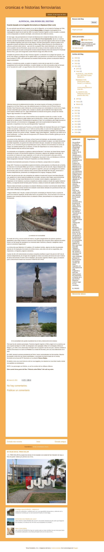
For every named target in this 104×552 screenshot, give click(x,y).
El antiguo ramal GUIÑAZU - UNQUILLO (27, 509)
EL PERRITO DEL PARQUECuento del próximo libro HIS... (83, 93)
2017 (76, 113)
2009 (76, 132)
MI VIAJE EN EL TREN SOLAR (18, 452)
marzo (78, 101)
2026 (76, 58)
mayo (78, 71)
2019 (76, 108)
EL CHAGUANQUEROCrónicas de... (84, 87)
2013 (76, 121)
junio (77, 68)
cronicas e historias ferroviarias (33, 7)
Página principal (77, 29)
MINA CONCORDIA (21, 528)
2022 (76, 63)
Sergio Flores (87, 40)
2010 (76, 129)
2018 (76, 110)
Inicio (38, 441)
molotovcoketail (55, 548)
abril (77, 99)
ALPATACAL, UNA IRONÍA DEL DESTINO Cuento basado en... (84, 75)
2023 (76, 60)
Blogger (75, 548)
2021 (76, 66)
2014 (76, 118)
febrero (78, 104)
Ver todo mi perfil (77, 48)
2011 (76, 127)
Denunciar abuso (79, 294)
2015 (76, 116)
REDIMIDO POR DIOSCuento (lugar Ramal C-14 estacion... (84, 81)
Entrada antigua (60, 441)
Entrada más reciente (14, 441)
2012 (76, 124)
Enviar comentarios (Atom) (40, 446)
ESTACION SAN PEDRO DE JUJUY (25, 519)
